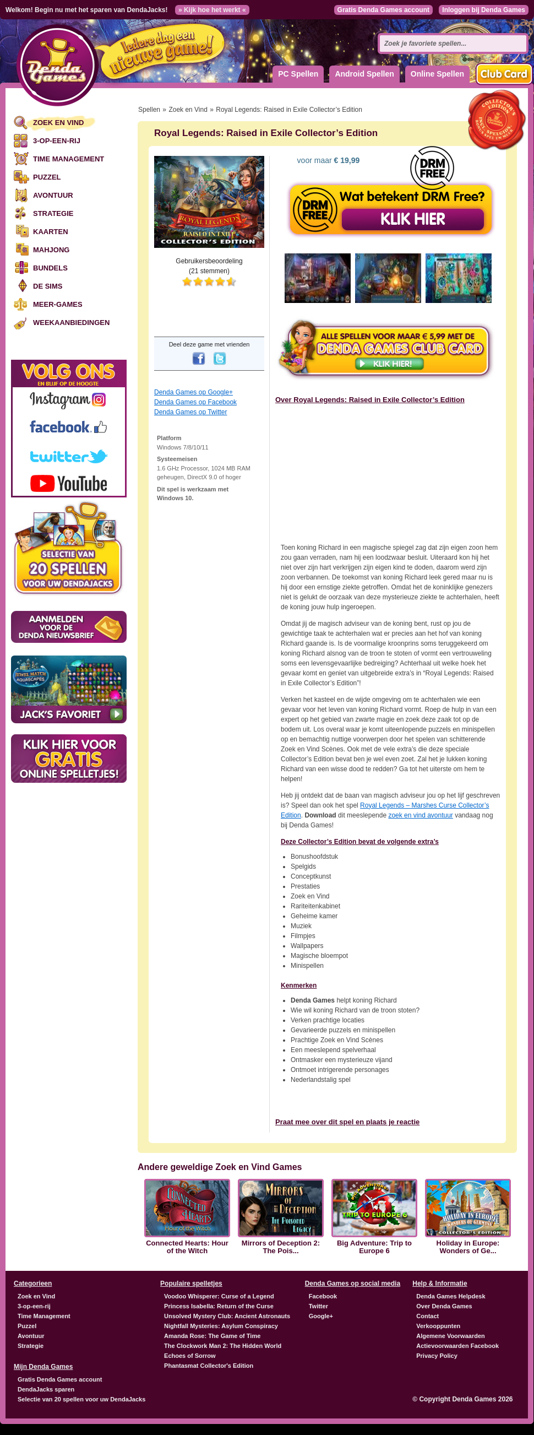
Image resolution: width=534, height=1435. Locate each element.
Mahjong (51, 250)
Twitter (318, 1306)
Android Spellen (364, 73)
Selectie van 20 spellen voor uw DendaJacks (81, 1399)
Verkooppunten (438, 1326)
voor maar (327, 160)
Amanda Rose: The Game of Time (212, 1336)
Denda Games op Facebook (195, 402)
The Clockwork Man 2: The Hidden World (222, 1345)
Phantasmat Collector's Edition (208, 1365)
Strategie (53, 213)
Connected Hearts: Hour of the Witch (187, 1247)
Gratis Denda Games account (383, 10)
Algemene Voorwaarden (450, 1336)
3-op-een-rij (56, 141)
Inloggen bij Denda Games (483, 10)
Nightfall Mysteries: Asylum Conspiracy (221, 1326)
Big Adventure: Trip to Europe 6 (374, 1247)
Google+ (321, 1316)
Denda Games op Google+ (193, 392)
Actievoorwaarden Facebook (457, 1345)
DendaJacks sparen (46, 1389)
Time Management (68, 159)
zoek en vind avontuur (420, 815)
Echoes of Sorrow (190, 1355)
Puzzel (47, 177)
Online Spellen (437, 73)
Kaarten (50, 232)
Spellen (149, 109)
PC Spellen (298, 73)
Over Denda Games (444, 1306)
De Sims (47, 286)
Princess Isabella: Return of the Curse (219, 1306)
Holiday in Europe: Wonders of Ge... (468, 1247)
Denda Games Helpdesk (450, 1296)
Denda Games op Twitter (190, 412)
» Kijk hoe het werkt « (212, 10)
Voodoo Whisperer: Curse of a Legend (219, 1296)
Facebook (323, 1296)
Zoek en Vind (58, 122)
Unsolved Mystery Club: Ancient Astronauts (227, 1316)
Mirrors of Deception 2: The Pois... (281, 1247)
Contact (427, 1316)
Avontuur (53, 195)
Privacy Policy (436, 1355)
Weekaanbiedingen (71, 322)
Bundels (50, 268)
